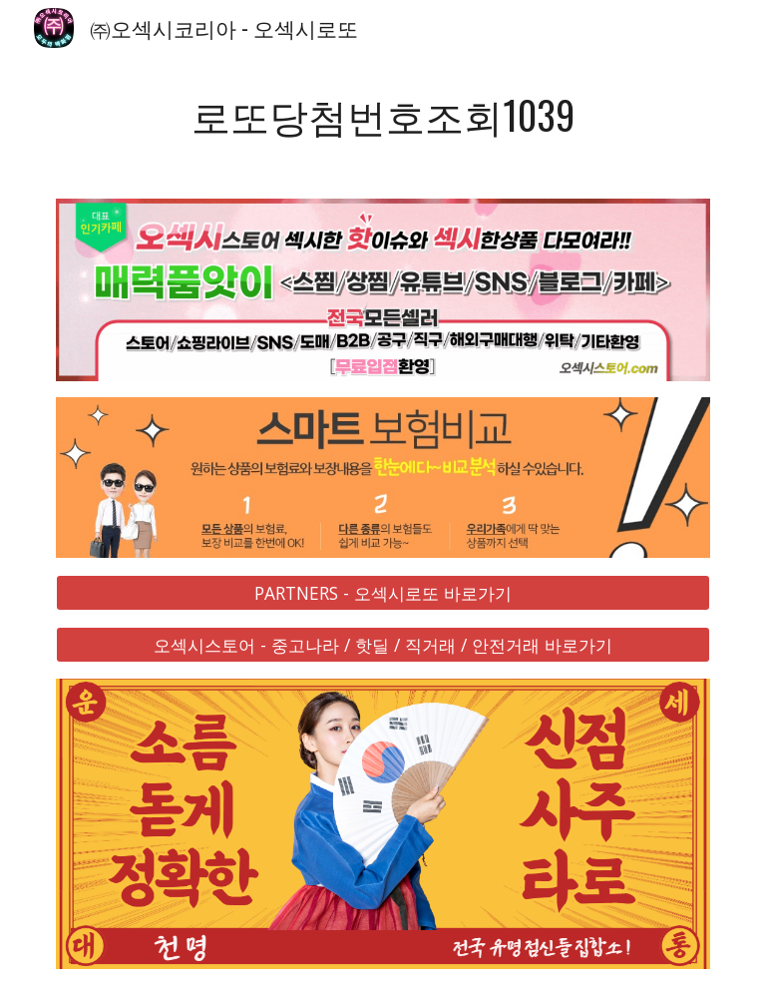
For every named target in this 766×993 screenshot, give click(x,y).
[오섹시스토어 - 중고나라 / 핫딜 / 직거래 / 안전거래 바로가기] (382, 645)
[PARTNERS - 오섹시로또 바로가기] (382, 592)
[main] (382, 115)
